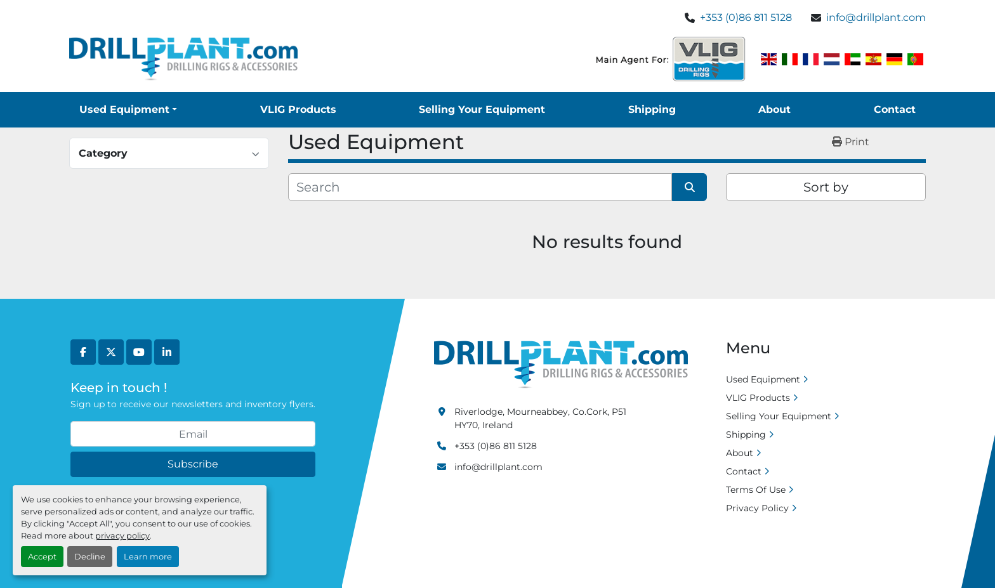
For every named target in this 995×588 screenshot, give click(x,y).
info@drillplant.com (876, 17)
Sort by (825, 187)
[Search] (480, 187)
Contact (895, 109)
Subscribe (193, 464)
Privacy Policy (757, 508)
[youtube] (139, 352)
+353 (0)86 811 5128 (746, 17)
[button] (128, 109)
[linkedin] (167, 352)
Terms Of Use (756, 489)
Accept (42, 556)
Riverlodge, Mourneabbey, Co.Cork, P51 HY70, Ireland (540, 418)
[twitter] (111, 352)
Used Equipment (124, 109)
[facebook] (83, 352)
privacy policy (122, 535)
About (774, 109)
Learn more (148, 556)
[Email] (192, 434)
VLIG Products (298, 109)
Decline (89, 556)
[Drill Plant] (561, 364)
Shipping (652, 109)
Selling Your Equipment (482, 109)
